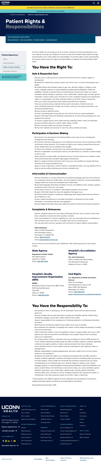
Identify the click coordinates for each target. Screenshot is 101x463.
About (5, 59)
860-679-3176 (45, 237)
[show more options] (6, 15)
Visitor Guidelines (45, 413)
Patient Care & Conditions (28, 419)
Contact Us (83, 426)
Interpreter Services (10, 71)
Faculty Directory (65, 444)
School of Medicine (65, 428)
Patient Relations (9, 63)
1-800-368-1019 (79, 292)
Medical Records (26, 431)
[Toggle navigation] (98, 3)
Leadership (83, 413)
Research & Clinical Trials (48, 431)
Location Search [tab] (51, 40)
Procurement (83, 416)
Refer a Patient (64, 416)
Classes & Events (26, 437)
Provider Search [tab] (39, 40)
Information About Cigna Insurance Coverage (51, 11)
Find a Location (25, 416)
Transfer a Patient (65, 419)
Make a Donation (84, 437)
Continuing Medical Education (68, 441)
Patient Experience (17, 14)
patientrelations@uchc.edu (48, 240)
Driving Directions (46, 422)
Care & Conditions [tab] (26, 40)
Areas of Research (46, 434)
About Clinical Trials (46, 437)
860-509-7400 (42, 261)
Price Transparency (26, 441)
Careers (82, 419)
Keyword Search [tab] (13, 40)
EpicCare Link (64, 413)
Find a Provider (25, 413)
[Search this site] (94, 3)
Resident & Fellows (65, 437)
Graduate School (65, 434)
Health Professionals (66, 410)
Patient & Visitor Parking (47, 416)
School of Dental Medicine (67, 431)
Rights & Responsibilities (11, 67)
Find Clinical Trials (46, 441)
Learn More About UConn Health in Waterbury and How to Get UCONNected (50, 8)
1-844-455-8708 (43, 295)
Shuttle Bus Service (46, 419)
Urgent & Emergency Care (28, 410)
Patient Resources (26, 444)
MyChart (23, 428)
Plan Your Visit (45, 410)
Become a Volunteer (85, 434)
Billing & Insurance (26, 434)
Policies (82, 422)
